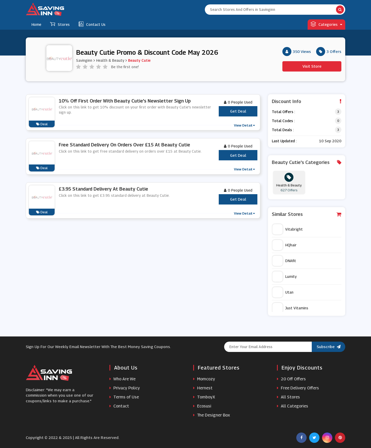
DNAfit (284, 261)
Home (36, 24)
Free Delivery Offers (298, 388)
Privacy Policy (124, 388)
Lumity (284, 276)
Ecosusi (202, 406)
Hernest (203, 388)
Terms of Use (124, 397)
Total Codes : (283, 121)
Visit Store (312, 66)
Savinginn (84, 60)
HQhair (284, 245)
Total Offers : (283, 111)
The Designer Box (211, 415)
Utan (282, 292)
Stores (60, 24)
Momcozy (204, 378)
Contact (119, 406)
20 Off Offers (291, 378)
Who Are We (122, 378)
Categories (326, 24)
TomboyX (204, 397)
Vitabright (287, 229)
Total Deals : (283, 130)
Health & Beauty (110, 60)
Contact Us (91, 24)
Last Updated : (284, 141)
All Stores (288, 397)
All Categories (292, 406)
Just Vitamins (290, 308)
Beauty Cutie (139, 60)
